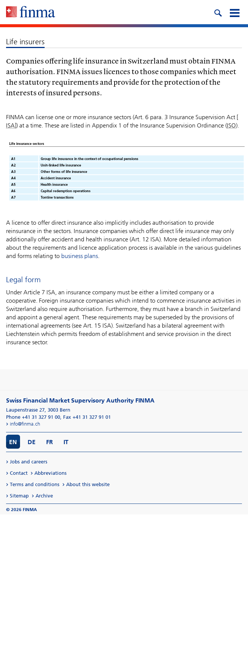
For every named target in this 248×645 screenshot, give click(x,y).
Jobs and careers (28, 462)
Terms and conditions (34, 484)
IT (66, 442)
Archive (44, 496)
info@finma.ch (25, 424)
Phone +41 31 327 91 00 (33, 417)
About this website (88, 484)
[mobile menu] (234, 12)
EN (13, 442)
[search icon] (217, 12)
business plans (79, 256)
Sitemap (19, 496)
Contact (19, 473)
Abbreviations (50, 473)
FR (49, 442)
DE (32, 442)
